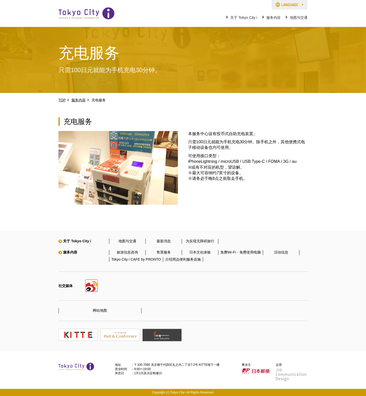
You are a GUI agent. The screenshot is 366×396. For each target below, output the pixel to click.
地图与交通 (299, 18)
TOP (62, 100)
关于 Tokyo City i (243, 18)
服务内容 (273, 18)
